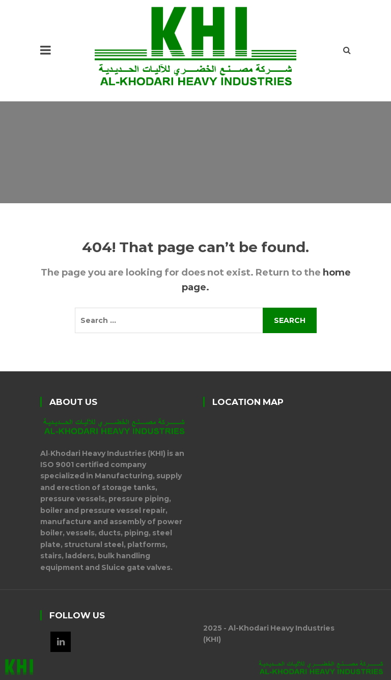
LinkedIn (60, 642)
